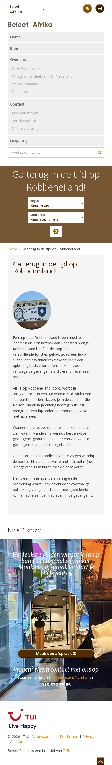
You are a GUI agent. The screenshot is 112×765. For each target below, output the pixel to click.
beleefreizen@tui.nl (68, 677)
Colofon (16, 741)
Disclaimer (68, 736)
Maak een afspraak (56, 653)
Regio (34, 200)
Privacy (88, 736)
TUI (66, 750)
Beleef (14, 6)
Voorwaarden (43, 736)
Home (13, 249)
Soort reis (37, 214)
